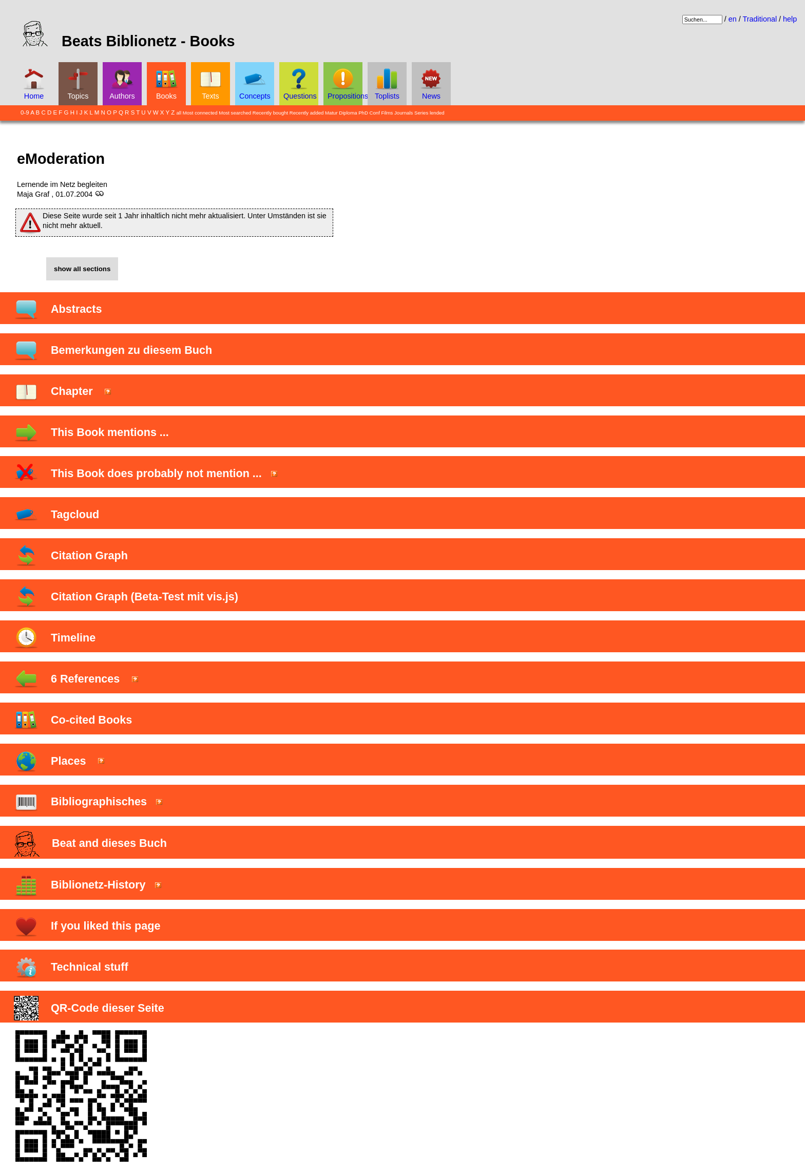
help (790, 19)
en (733, 19)
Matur (331, 113)
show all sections (82, 269)
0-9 (25, 112)
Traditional (759, 19)
